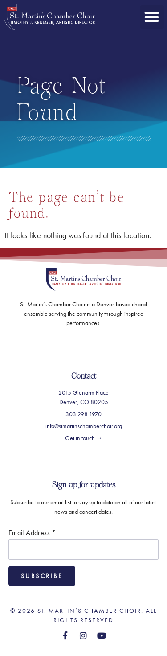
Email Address (32, 532)
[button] (152, 17)
